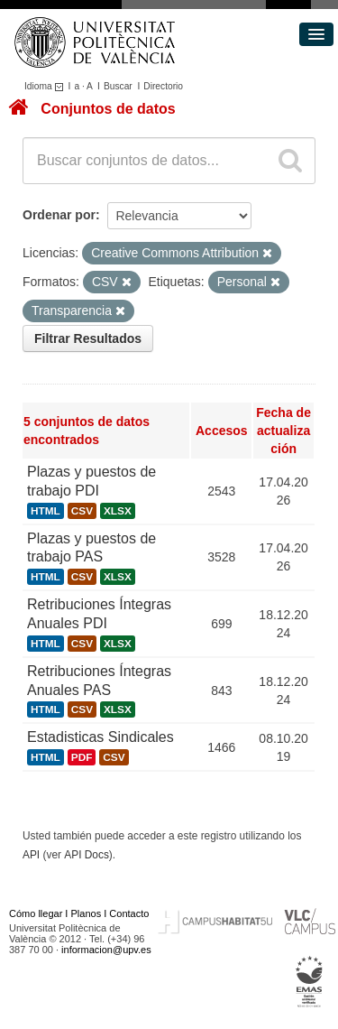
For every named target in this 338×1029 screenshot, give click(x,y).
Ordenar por (59, 215)
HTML (45, 511)
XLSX (118, 511)
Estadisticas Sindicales (100, 737)
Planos (86, 913)
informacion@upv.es (106, 949)
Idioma (46, 86)
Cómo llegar (35, 913)
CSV (82, 511)
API (31, 854)
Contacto (129, 913)
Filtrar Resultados (88, 338)
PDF (82, 757)
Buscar (118, 86)
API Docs (86, 854)
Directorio (163, 86)
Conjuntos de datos (108, 108)
